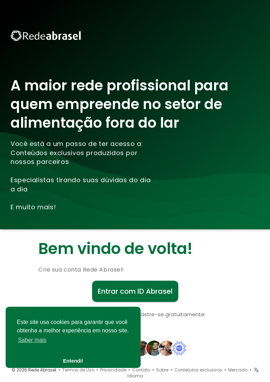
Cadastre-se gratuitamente (167, 314)
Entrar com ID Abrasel (135, 291)
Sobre (162, 370)
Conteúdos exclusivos (198, 370)
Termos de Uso (78, 370)
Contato (141, 370)
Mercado (238, 370)
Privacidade (113, 370)
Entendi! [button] (73, 361)
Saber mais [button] (32, 340)
